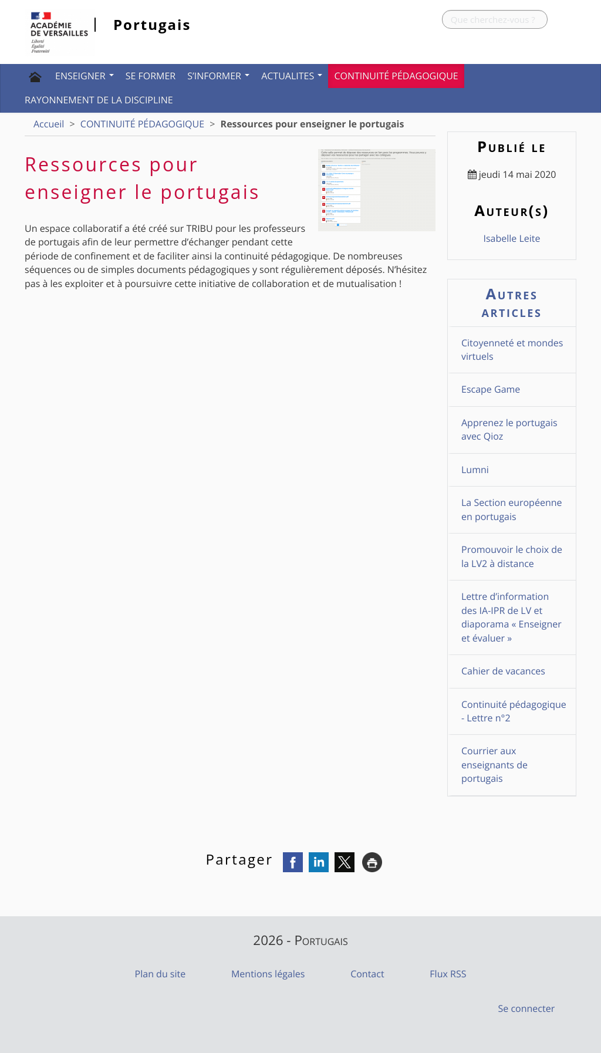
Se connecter (526, 1008)
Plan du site (160, 973)
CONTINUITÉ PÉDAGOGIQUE (396, 75)
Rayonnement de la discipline (99, 99)
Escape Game (490, 389)
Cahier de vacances (503, 670)
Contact (367, 973)
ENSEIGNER (84, 75)
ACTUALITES (291, 75)
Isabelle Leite (511, 238)
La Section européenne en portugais (511, 509)
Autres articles (512, 303)
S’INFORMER (218, 75)
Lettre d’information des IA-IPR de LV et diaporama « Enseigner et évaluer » (511, 617)
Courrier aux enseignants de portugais (494, 764)
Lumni (475, 469)
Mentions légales (268, 973)
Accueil (48, 123)
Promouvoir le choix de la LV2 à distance (511, 556)
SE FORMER (151, 75)
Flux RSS (448, 973)
